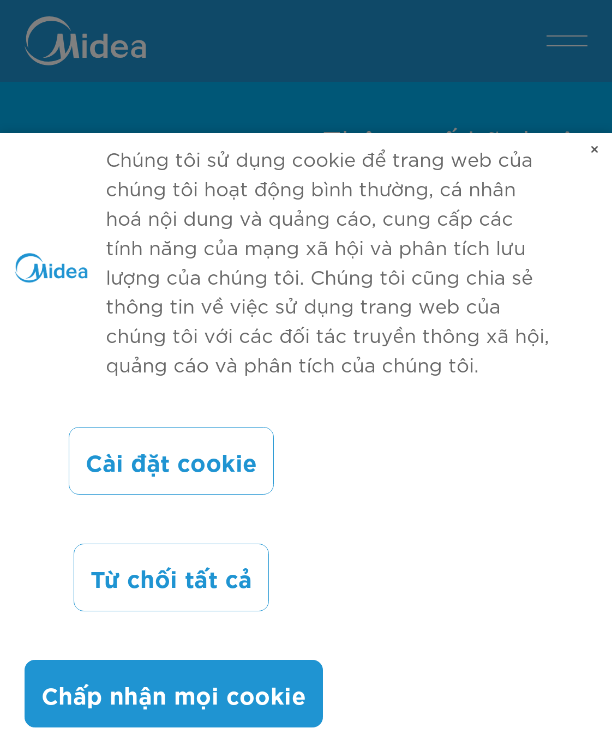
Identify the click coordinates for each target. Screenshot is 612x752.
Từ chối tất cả (172, 579)
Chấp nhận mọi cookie (173, 696)
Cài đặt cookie (171, 463)
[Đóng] (595, 153)
